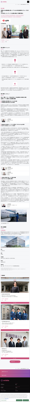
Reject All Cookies (25, 400)
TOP (15, 4)
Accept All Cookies (19, 400)
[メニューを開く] (28, 2)
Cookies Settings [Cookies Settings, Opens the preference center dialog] (3, 400)
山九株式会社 (3, 230)
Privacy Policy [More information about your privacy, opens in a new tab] (7, 398)
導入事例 (18, 4)
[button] (15, 371)
